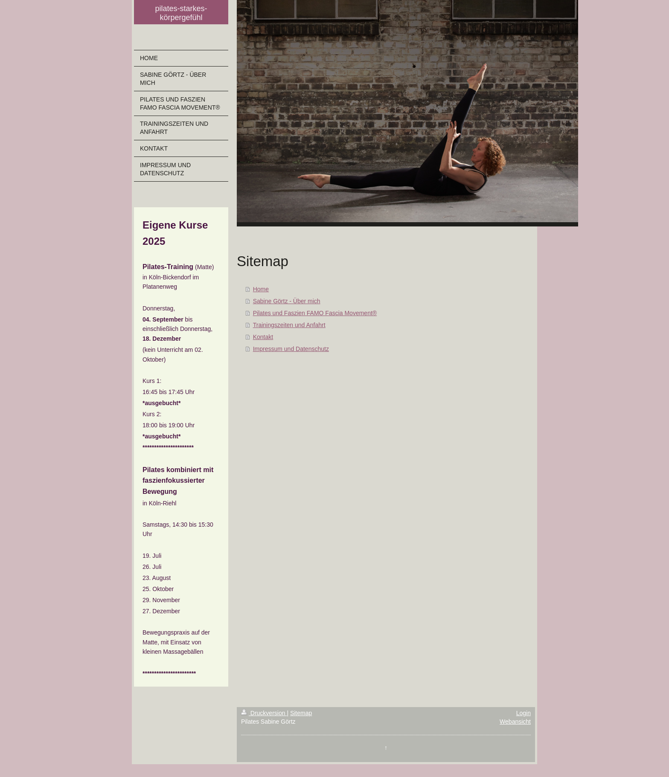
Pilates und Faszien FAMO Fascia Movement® (315, 313)
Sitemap (301, 713)
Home (261, 289)
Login (523, 713)
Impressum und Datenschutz (291, 348)
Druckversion (264, 713)
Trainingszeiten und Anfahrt (289, 325)
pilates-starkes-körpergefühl (181, 13)
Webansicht (515, 721)
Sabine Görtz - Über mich (286, 301)
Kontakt (263, 336)
